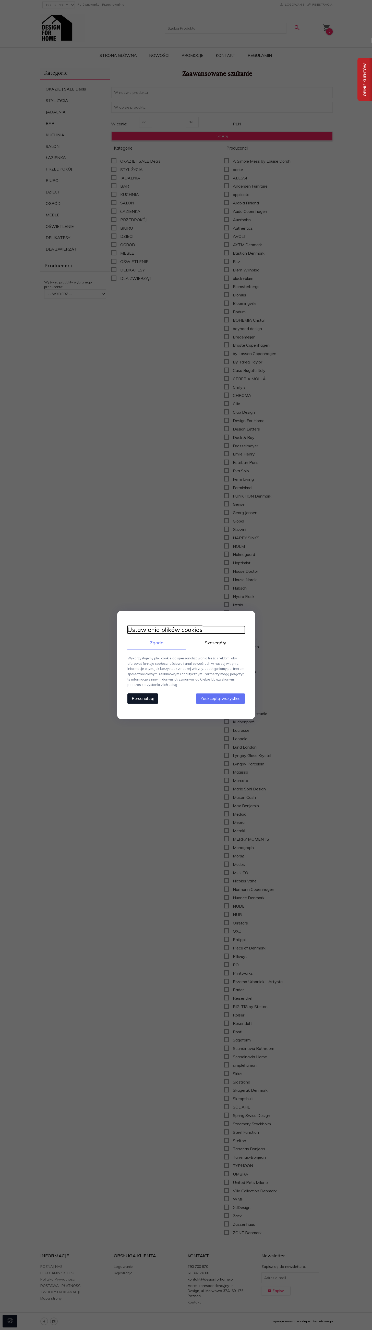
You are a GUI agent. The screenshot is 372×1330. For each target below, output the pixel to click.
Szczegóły (215, 643)
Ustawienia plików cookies (164, 629)
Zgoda (157, 643)
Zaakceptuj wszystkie (220, 698)
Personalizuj (143, 698)
